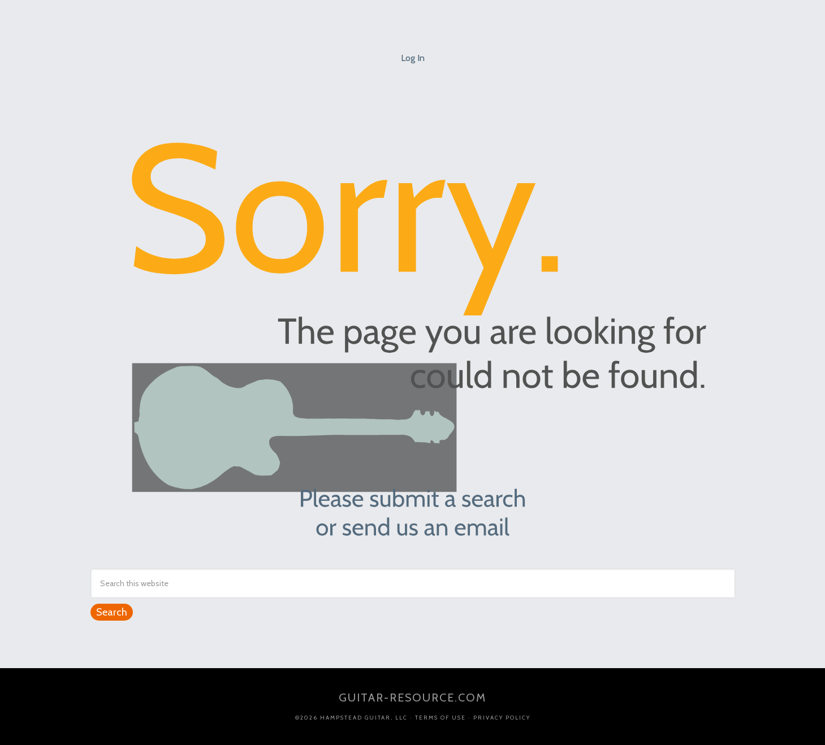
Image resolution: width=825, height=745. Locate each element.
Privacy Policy (501, 717)
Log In (413, 58)
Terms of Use (440, 717)
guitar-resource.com (412, 697)
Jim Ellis (412, 17)
